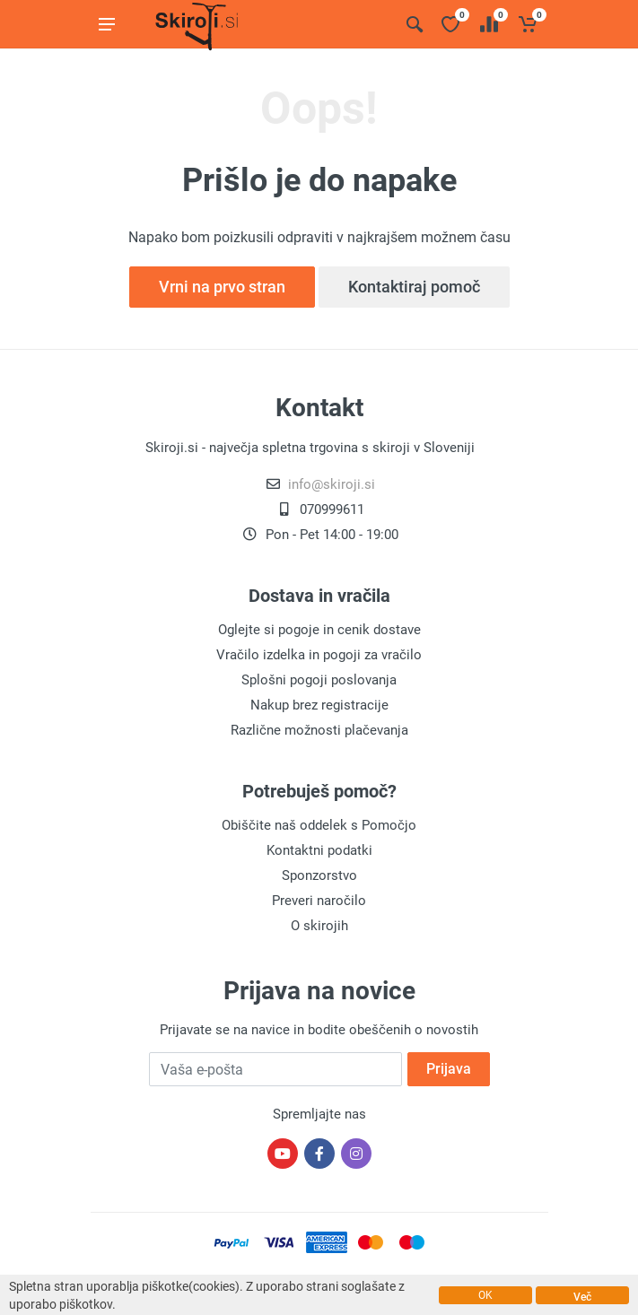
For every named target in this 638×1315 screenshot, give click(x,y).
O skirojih (319, 926)
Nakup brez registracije (319, 705)
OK (485, 1295)
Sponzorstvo (319, 875)
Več (582, 1297)
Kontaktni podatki (319, 850)
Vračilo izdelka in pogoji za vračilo (319, 655)
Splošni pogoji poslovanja (319, 680)
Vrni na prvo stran (222, 286)
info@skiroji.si (331, 484)
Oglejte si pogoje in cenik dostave (319, 630)
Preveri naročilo (319, 901)
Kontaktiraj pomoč (414, 286)
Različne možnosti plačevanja (319, 730)
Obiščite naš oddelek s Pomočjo (319, 825)
